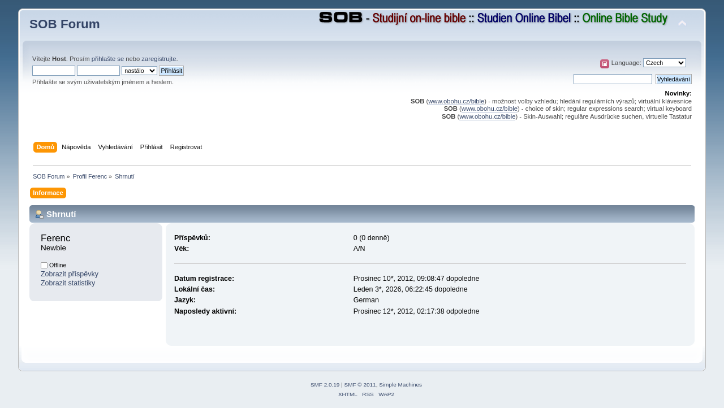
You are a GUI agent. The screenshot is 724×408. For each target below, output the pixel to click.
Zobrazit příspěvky (69, 274)
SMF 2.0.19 (325, 384)
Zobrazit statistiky (68, 283)
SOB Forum (64, 24)
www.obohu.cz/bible (456, 101)
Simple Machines (400, 384)
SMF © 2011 (360, 384)
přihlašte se (108, 58)
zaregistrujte (158, 58)
